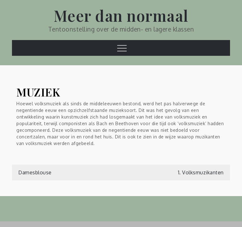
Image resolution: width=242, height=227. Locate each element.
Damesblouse (35, 172)
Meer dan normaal (121, 15)
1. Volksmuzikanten (201, 172)
